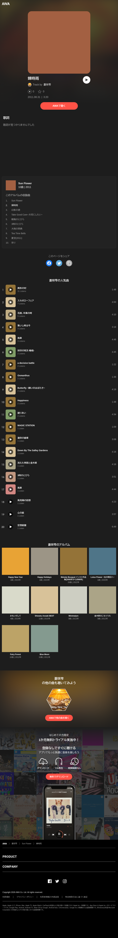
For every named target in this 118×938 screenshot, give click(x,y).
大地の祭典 (16, 228)
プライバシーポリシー (25, 897)
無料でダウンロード (59, 776)
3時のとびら (17, 224)
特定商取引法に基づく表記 (76, 897)
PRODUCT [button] (10, 856)
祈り (13, 242)
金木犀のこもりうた (102, 616)
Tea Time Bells (18, 233)
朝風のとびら (17, 219)
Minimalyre (73, 616)
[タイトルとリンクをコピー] (69, 263)
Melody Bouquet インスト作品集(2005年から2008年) (73, 578)
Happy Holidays (45, 577)
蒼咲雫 (47, 84)
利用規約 (6, 897)
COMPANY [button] (10, 866)
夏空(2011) (16, 238)
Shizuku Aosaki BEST (44, 616)
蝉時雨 (39, 844)
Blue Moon (44, 654)
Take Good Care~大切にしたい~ (27, 214)
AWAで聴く (59, 106)
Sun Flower (25, 183)
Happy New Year (15, 577)
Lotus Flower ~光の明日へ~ (102, 577)
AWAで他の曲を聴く (59, 718)
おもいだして (15, 616)
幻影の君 (15, 210)
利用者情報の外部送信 (49, 897)
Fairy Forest (15, 654)
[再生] (86, 80)
